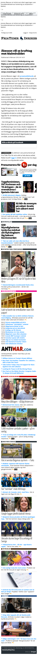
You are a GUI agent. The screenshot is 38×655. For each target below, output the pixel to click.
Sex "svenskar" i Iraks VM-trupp (13, 489)
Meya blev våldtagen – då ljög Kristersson (17, 401)
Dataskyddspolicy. (8, 650)
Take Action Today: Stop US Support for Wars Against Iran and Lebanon (18, 366)
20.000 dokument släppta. (12, 195)
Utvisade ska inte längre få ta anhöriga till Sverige (16, 539)
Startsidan (7, 14)
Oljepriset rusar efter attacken (15, 334)
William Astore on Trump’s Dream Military (17, 358)
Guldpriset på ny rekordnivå (15, 328)
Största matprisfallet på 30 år (15, 322)
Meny (31, 14)
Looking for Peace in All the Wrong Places (17, 369)
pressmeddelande (27, 76)
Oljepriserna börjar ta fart (14, 326)
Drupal (33, 652)
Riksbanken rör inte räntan (14, 332)
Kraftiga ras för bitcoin (13, 330)
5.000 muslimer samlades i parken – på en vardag (17, 430)
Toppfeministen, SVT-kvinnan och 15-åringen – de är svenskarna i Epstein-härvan (11, 187)
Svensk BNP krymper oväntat (15, 336)
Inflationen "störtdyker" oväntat (16, 324)
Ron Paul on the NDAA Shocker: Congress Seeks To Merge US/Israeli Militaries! (19, 372)
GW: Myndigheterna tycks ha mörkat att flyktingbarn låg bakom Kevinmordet (10, 231)
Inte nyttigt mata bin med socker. (14, 568)
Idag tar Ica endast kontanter (15, 340)
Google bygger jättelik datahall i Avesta (16, 513)
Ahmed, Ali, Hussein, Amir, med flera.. (16, 492)
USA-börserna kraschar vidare (15, 342)
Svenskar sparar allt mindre (15, 338)
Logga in (14, 158)
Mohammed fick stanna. (11, 405)
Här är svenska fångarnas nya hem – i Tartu (17, 460)
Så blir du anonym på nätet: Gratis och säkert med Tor (26, 207)
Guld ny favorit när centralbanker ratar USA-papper (17, 311)
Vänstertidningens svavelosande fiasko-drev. (18, 285)
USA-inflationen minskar (14, 344)
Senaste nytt (19, 14)
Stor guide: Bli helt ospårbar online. (15, 214)
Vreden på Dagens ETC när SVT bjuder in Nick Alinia (18, 280)
